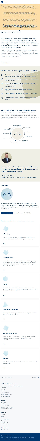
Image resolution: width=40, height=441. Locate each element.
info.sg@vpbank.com (6, 394)
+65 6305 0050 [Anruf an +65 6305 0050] (27, 212)
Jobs (2, 416)
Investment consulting (6, 408)
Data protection (15, 437)
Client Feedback (5, 419)
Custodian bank (5, 405)
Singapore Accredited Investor (8, 439)
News (2, 417)
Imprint (2, 437)
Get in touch (5, 62)
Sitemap (22, 437)
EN (38, 377)
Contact (3, 421)
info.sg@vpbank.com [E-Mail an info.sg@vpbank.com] (18, 212)
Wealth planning (5, 404)
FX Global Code (29, 437)
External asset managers (7, 407)
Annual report (4, 422)
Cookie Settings (5, 424)
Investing (3, 402)
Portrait (3, 414)
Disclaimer (8, 437)
